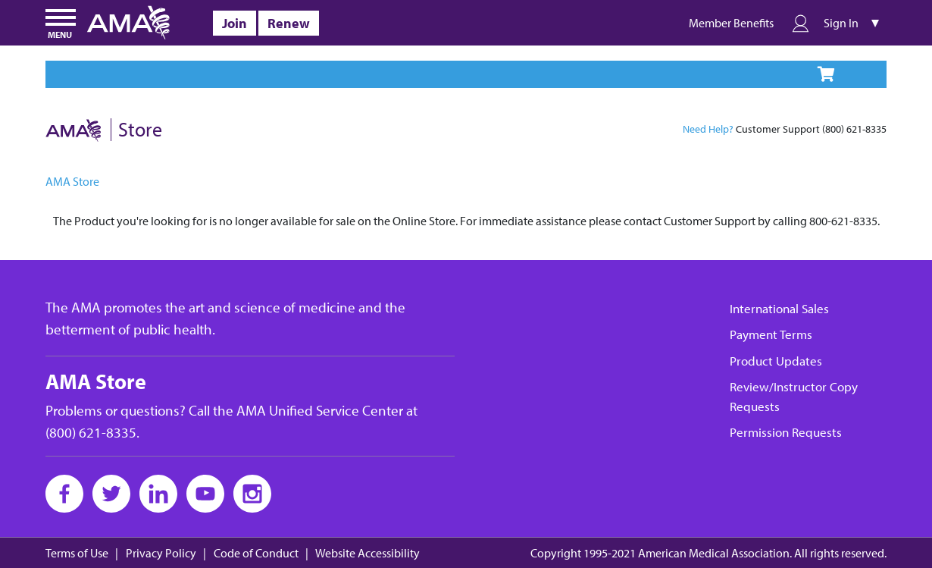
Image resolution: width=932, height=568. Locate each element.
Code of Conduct (256, 553)
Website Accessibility (367, 553)
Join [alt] (234, 23)
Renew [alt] (288, 23)
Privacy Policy (161, 553)
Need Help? (708, 129)
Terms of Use (76, 553)
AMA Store (72, 181)
